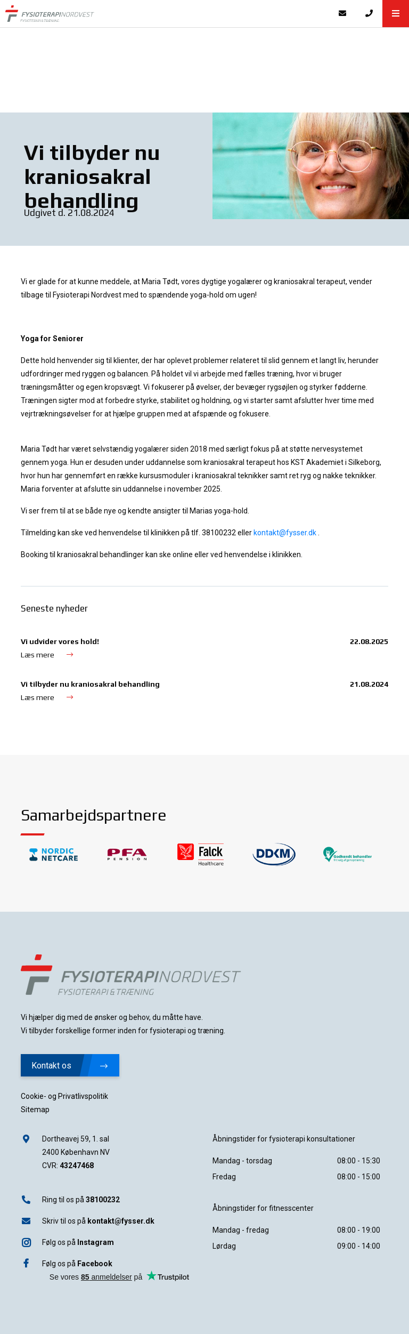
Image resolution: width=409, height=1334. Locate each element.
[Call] (369, 13)
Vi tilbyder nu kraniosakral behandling (90, 684)
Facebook (94, 1263)
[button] (395, 13)
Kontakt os (69, 1065)
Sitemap (35, 1109)
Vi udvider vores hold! (60, 641)
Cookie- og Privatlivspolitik (64, 1096)
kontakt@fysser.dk (120, 1221)
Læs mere (47, 654)
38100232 (103, 1199)
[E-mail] (342, 13)
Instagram (95, 1242)
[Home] (164, 13)
